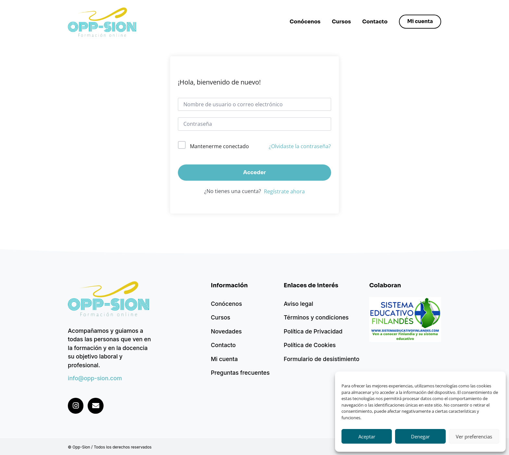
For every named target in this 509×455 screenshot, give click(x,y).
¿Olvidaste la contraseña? (300, 146)
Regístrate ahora (284, 191)
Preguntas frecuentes (240, 372)
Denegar (420, 436)
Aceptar (366, 436)
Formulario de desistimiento (321, 359)
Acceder (254, 172)
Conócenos (304, 21)
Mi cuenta (224, 359)
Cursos (340, 21)
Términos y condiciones (316, 317)
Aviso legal (298, 303)
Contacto (374, 21)
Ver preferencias (474, 436)
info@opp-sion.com (95, 378)
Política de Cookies (310, 345)
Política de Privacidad (313, 331)
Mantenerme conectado (219, 146)
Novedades (226, 331)
